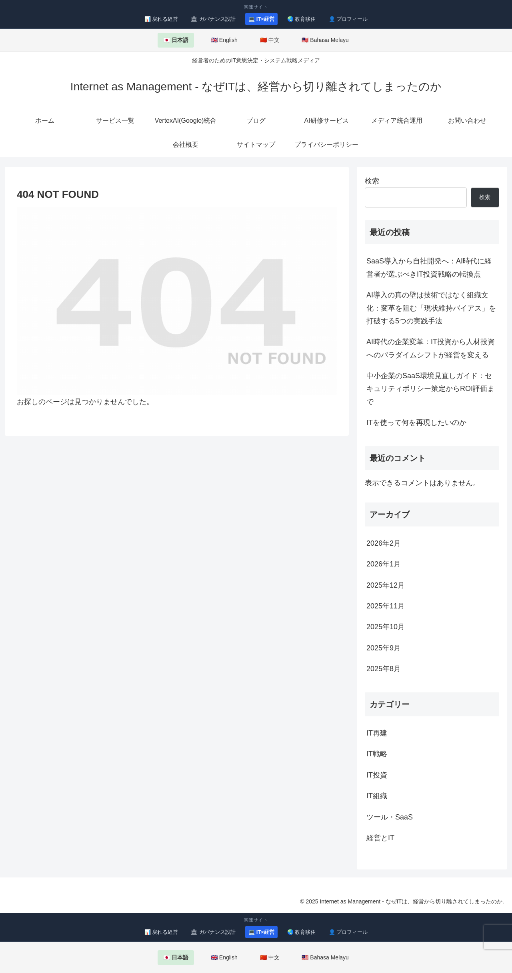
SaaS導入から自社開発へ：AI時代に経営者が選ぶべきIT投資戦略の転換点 (429, 267)
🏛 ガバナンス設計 (213, 19)
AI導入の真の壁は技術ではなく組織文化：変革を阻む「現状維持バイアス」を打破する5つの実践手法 (431, 308)
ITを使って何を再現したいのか (416, 423)
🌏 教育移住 (301, 19)
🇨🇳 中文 (270, 40)
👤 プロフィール (348, 19)
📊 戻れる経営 (161, 19)
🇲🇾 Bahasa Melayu (325, 40)
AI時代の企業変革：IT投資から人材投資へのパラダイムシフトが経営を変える (430, 348)
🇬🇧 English (224, 40)
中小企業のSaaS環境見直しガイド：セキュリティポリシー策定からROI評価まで (430, 389)
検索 (372, 181)
